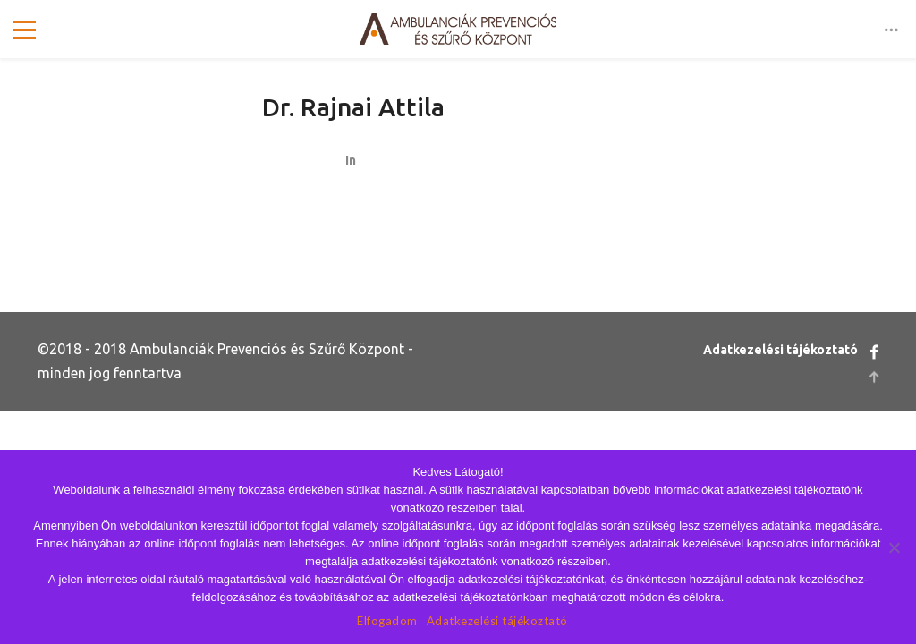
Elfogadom (387, 621)
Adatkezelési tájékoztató (780, 350)
